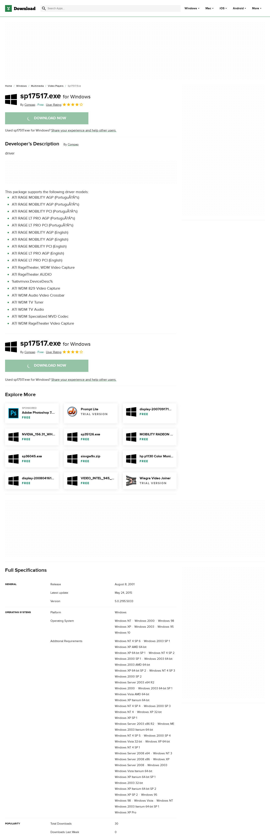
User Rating (64, 104)
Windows (191, 8)
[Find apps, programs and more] (110, 8)
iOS (222, 8)
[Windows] (21, 86)
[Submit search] (43, 8)
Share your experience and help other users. (83, 130)
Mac (208, 8)
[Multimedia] (37, 86)
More (257, 8)
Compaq (73, 144)
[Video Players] (55, 86)
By (27, 105)
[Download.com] (20, 8)
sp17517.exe (55, 96)
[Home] (8, 86)
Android (238, 8)
